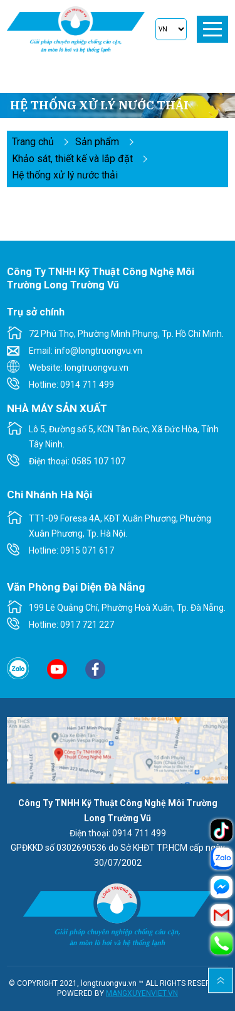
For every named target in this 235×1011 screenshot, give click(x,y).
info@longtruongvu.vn (98, 351)
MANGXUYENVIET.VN (142, 993)
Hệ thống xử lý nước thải (65, 175)
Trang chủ (33, 142)
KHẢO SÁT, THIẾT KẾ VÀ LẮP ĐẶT (72, 159)
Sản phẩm (97, 142)
